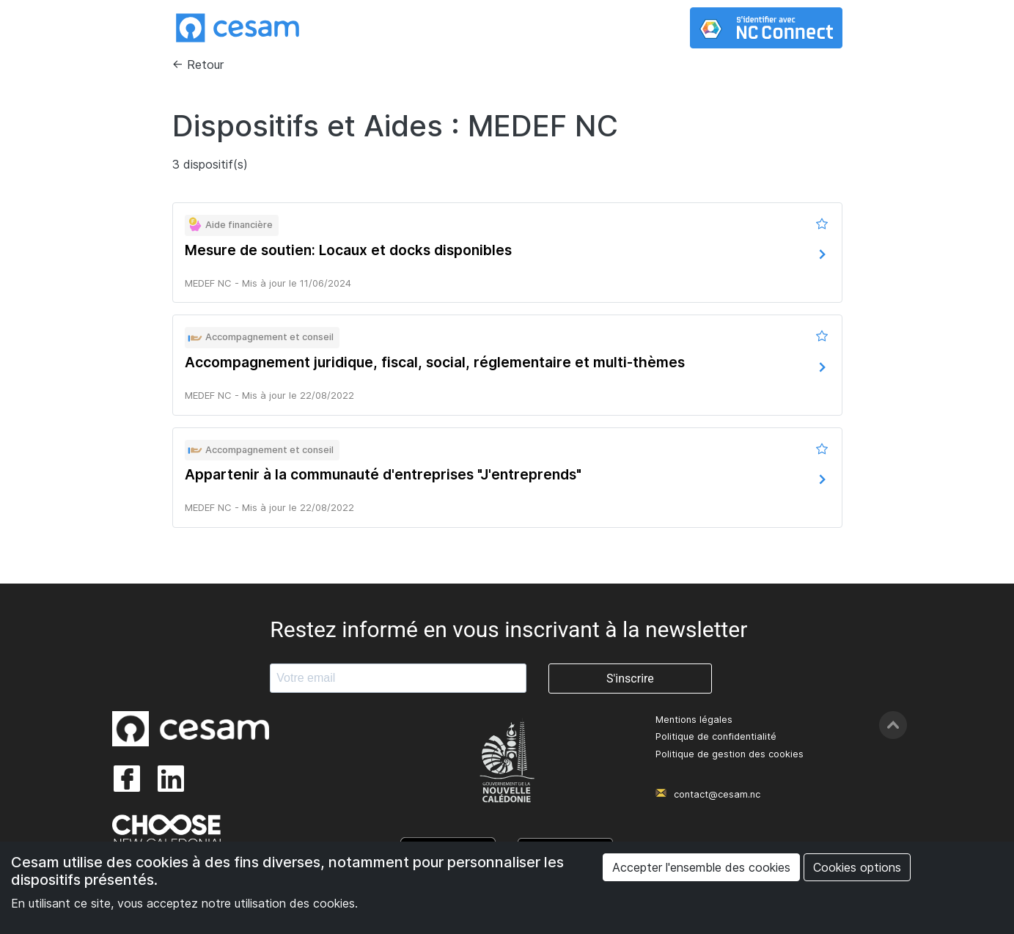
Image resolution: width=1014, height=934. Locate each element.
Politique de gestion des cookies (729, 754)
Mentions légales (693, 719)
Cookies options (857, 867)
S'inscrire (630, 678)
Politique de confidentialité (715, 736)
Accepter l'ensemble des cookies (701, 867)
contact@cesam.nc (717, 794)
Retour (205, 64)
